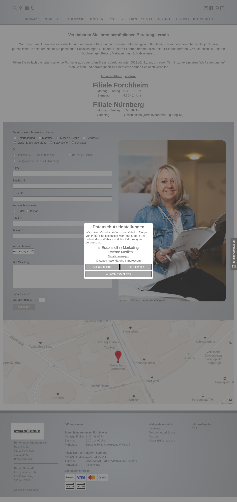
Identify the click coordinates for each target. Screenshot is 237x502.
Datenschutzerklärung (110, 260)
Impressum (134, 260)
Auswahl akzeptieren (118, 274)
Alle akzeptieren (102, 266)
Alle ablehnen (136, 266)
